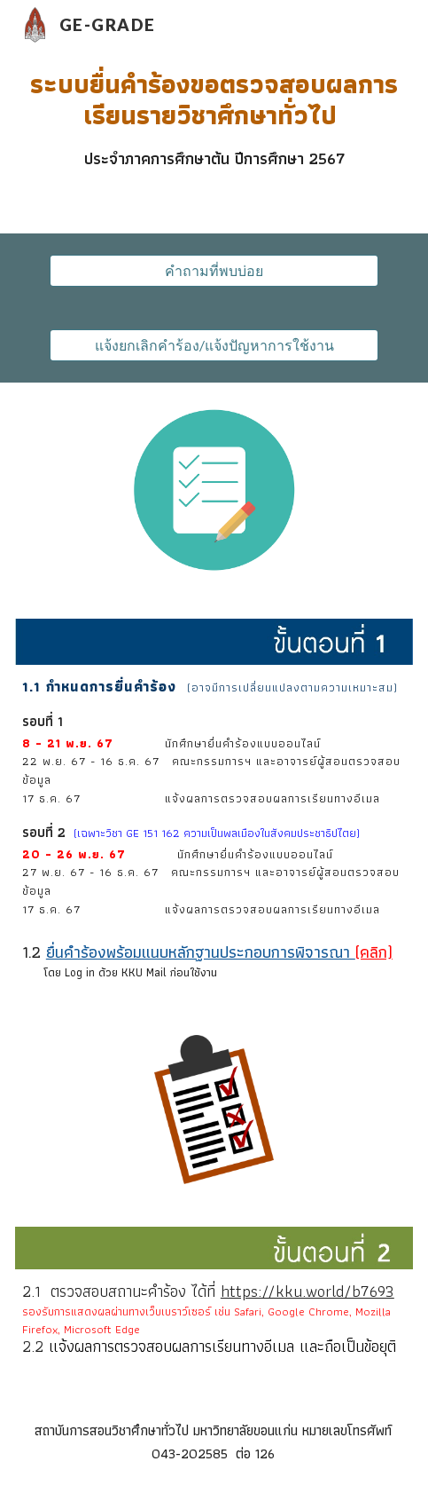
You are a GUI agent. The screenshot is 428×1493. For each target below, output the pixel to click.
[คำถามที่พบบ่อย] (214, 271)
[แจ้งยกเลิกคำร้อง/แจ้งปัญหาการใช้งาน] (214, 345)
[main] (214, 119)
